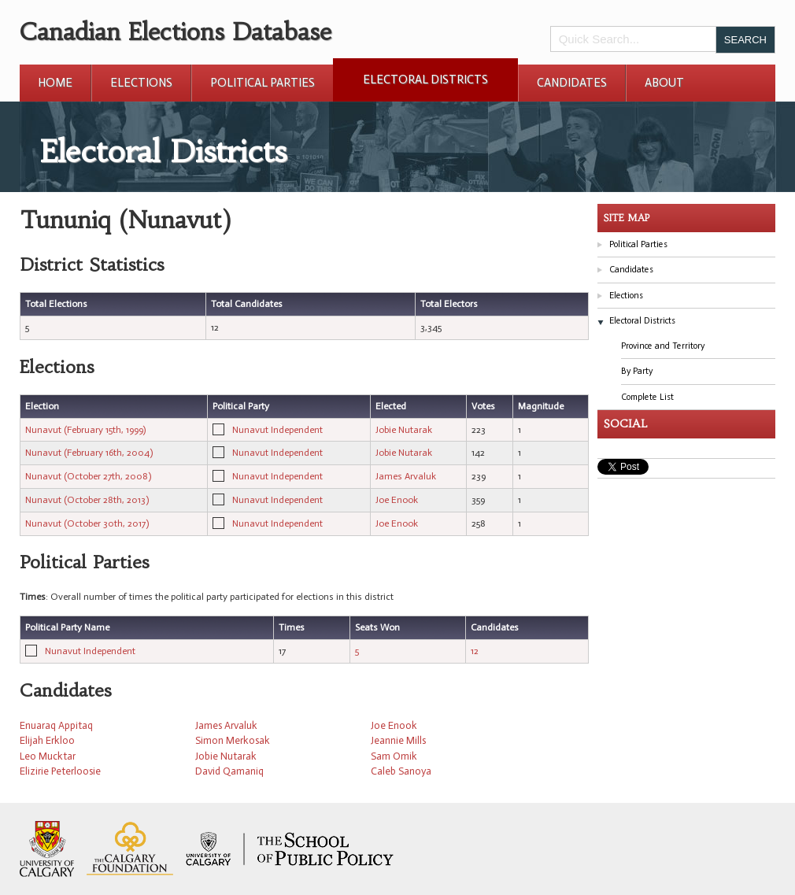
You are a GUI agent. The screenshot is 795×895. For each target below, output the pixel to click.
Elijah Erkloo (47, 740)
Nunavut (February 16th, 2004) (89, 452)
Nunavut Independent (277, 429)
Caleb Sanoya (401, 771)
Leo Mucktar (48, 756)
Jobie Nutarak (403, 429)
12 (475, 650)
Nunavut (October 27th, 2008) (88, 476)
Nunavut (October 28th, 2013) (87, 499)
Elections (141, 83)
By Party (637, 371)
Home (55, 83)
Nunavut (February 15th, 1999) (85, 429)
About (664, 83)
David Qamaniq (229, 771)
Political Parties (262, 83)
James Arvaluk (405, 476)
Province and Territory (662, 346)
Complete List (647, 397)
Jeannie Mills (398, 740)
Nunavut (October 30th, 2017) (87, 523)
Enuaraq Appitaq (56, 725)
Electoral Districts (425, 79)
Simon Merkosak (232, 740)
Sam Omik (394, 756)
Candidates (572, 83)
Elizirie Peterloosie (60, 771)
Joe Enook (396, 499)
